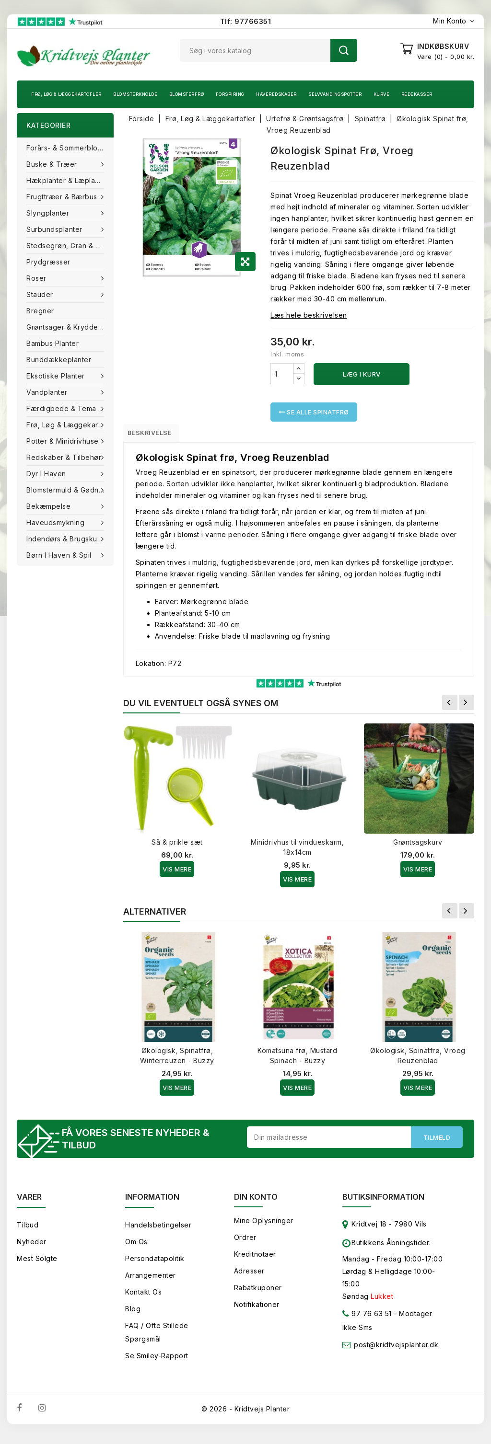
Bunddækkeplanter (58, 359)
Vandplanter (48, 392)
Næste (466, 705)
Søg (343, 50)
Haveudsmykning (56, 522)
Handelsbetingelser (158, 1230)
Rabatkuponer (258, 1293)
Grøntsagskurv (418, 845)
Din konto (256, 1202)
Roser (37, 278)
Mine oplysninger (263, 1226)
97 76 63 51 (367, 1321)
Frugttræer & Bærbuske (67, 197)
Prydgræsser (48, 262)
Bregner (40, 311)
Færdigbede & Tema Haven (70, 408)
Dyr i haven (47, 474)
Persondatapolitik (155, 1264)
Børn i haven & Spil (60, 555)
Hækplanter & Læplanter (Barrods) (70, 180)
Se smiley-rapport (156, 1361)
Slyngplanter (48, 213)
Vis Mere (177, 872)
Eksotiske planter (56, 376)
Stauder (40, 294)
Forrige (449, 705)
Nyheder (32, 1247)
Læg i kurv (362, 374)
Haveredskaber (276, 94)
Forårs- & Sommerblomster (70, 148)
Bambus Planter (52, 343)
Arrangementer (150, 1281)
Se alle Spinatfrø (314, 412)
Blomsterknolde (135, 94)
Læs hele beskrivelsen (308, 315)
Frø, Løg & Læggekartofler (66, 94)
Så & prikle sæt (177, 845)
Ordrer (245, 1243)
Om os (136, 1247)
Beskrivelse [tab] (157, 434)
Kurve (382, 94)
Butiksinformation (383, 1202)
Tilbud (27, 1230)
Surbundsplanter (55, 229)
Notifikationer (257, 1310)
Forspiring (230, 94)
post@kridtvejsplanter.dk (396, 1350)
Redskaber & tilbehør (65, 457)
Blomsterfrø (186, 94)
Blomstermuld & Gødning (68, 490)
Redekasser (417, 94)
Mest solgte (37, 1264)
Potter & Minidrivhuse (63, 441)
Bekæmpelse (49, 506)
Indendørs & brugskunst (67, 539)
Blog (132, 1314)
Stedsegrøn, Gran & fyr (66, 245)
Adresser (249, 1276)
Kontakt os (143, 1298)
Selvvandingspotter (335, 94)
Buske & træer (52, 164)
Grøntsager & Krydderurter (70, 327)
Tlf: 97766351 (245, 21)
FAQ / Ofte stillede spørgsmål (156, 1338)
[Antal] (281, 373)
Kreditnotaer (255, 1260)
